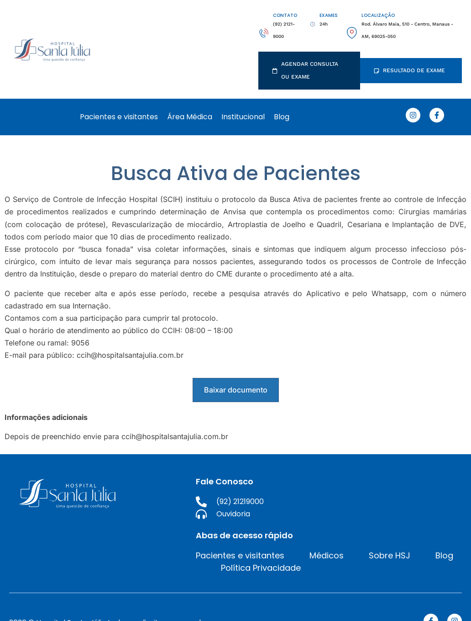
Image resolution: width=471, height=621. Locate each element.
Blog (281, 116)
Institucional (243, 116)
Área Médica (189, 116)
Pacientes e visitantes (119, 116)
